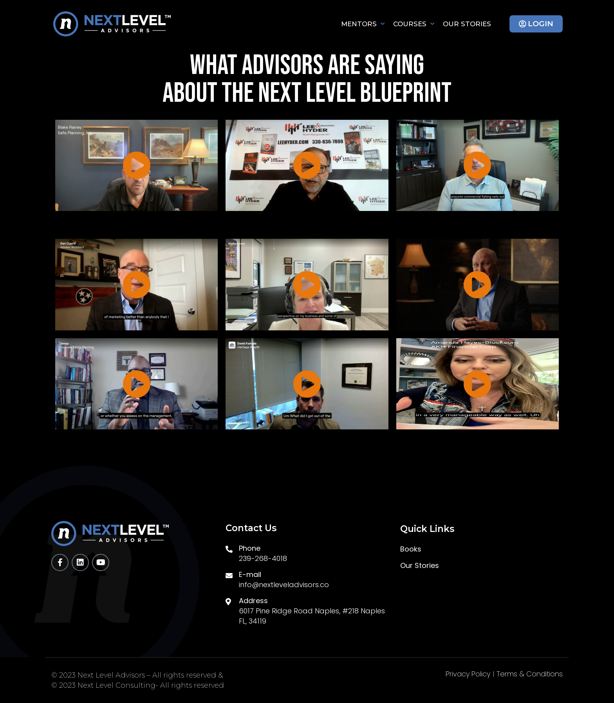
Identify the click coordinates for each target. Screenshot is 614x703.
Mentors (363, 24)
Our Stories (467, 24)
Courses (413, 24)
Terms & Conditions (530, 674)
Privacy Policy (468, 674)
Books (410, 549)
